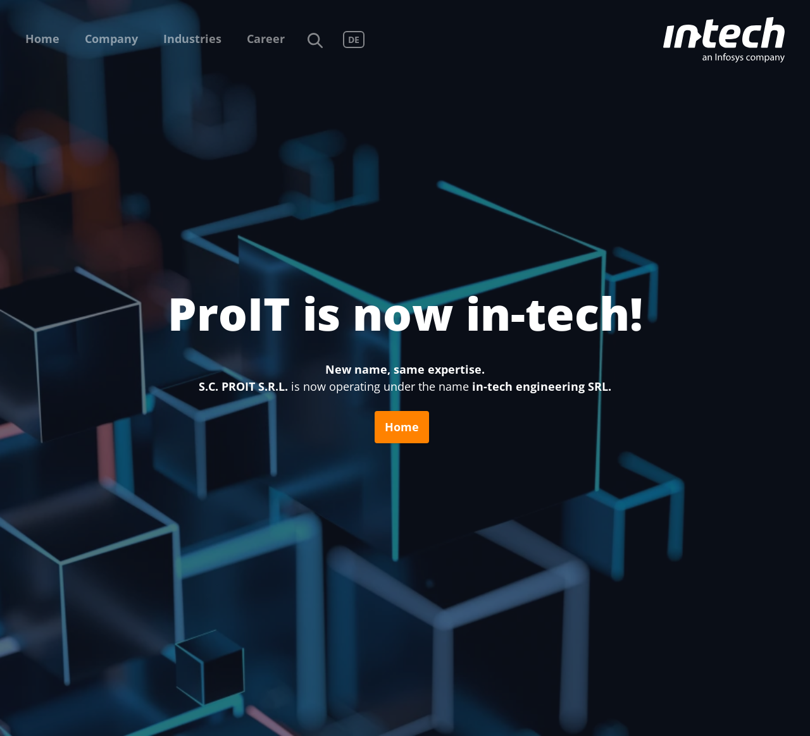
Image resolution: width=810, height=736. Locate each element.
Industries (192, 38)
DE (353, 40)
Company (111, 38)
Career (266, 38)
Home (42, 38)
